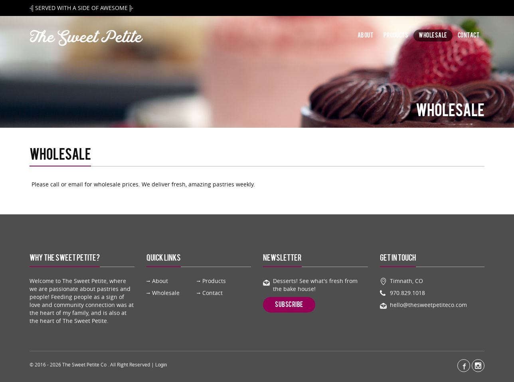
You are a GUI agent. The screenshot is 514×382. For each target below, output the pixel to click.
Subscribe (289, 304)
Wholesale (433, 35)
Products (396, 35)
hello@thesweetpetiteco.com (428, 305)
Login (161, 365)
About (366, 35)
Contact (469, 35)
